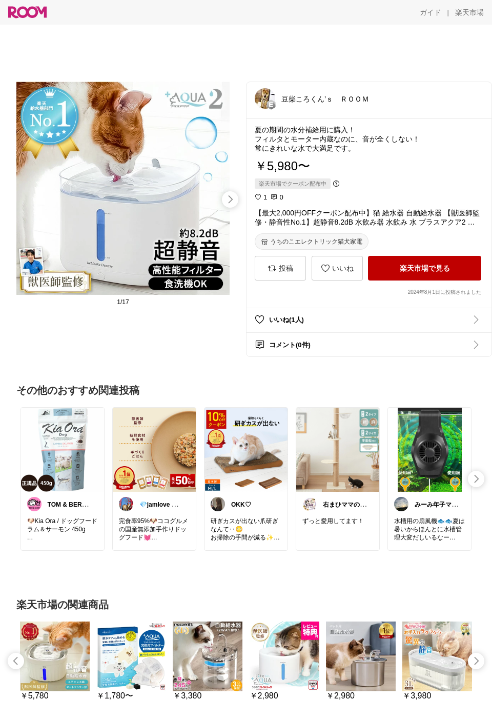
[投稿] (280, 268)
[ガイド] (430, 12)
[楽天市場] (469, 12)
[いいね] (337, 268)
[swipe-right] (230, 199)
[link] (62, 449)
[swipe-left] (16, 661)
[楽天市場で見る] (424, 268)
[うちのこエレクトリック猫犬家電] (311, 241)
